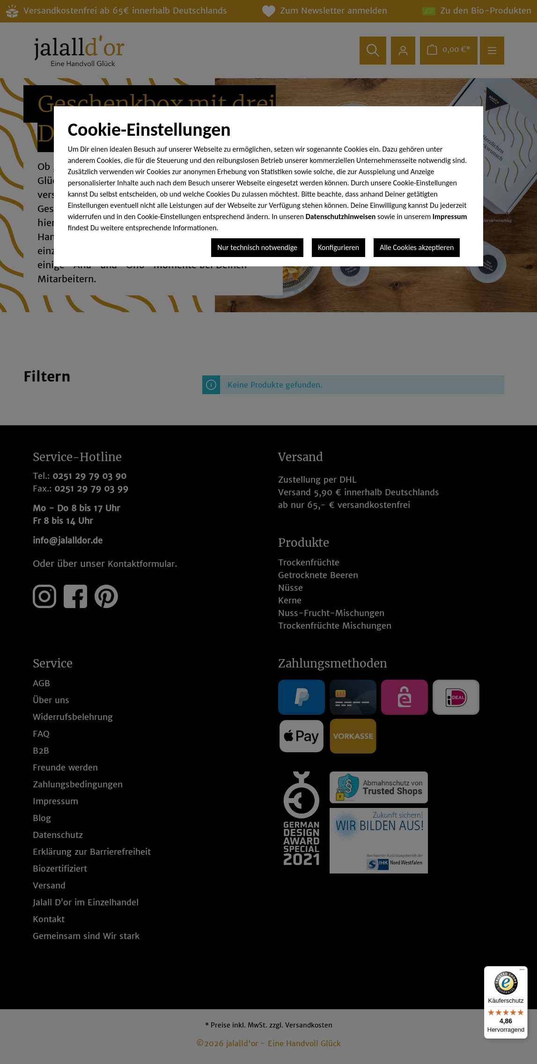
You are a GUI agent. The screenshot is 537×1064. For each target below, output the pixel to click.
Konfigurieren (338, 247)
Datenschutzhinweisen (341, 216)
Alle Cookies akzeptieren (417, 247)
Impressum (450, 216)
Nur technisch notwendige (257, 247)
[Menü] (522, 971)
